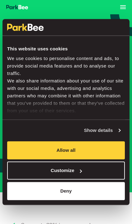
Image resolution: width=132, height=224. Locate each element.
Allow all (66, 150)
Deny (66, 191)
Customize (66, 170)
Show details (98, 130)
